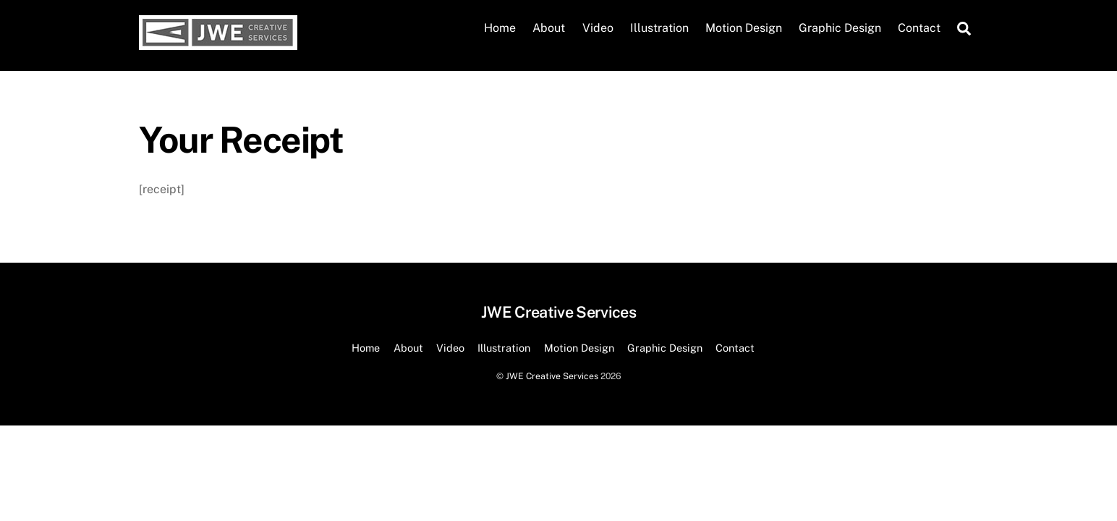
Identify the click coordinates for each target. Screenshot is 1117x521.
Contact (919, 28)
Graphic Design (840, 28)
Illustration (659, 28)
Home (500, 28)
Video (597, 28)
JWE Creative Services (552, 375)
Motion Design (743, 28)
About (548, 28)
